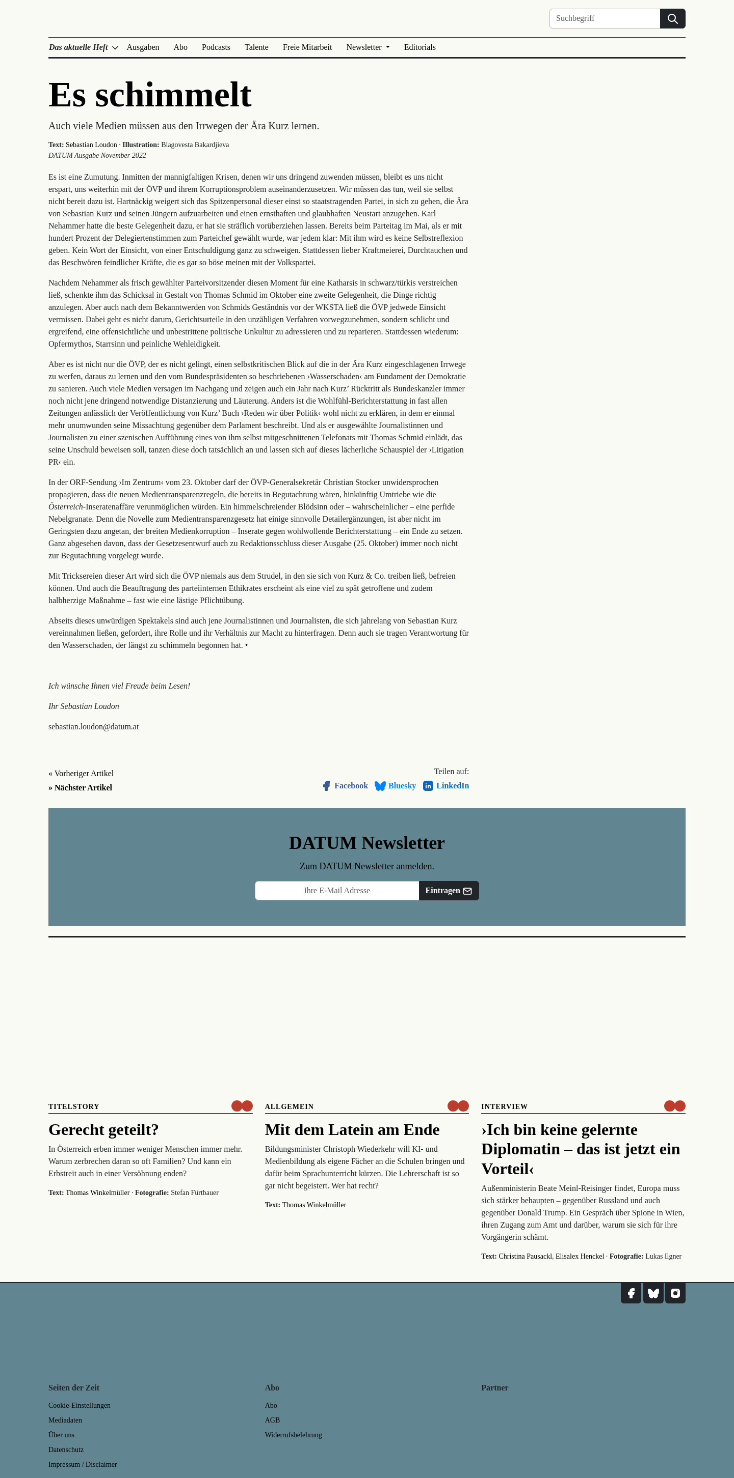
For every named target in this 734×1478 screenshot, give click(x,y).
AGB (272, 1420)
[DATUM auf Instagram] (675, 1293)
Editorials (420, 47)
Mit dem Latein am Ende (352, 1129)
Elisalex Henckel (580, 1256)
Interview (504, 1107)
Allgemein (289, 1107)
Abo (181, 47)
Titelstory (73, 1107)
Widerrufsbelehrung (293, 1435)
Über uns (61, 1435)
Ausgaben (143, 47)
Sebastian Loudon (91, 145)
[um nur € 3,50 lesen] (242, 1106)
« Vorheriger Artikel (81, 773)
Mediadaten (65, 1420)
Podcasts (216, 47)
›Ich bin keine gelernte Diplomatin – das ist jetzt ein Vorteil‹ (580, 1149)
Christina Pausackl (525, 1256)
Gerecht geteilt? (103, 1129)
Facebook (344, 786)
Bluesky (395, 786)
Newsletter (364, 47)
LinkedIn (445, 786)
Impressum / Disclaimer (82, 1464)
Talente (257, 47)
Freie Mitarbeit (307, 47)
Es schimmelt (150, 94)
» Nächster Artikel (80, 787)
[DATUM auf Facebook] (631, 1293)
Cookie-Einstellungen (79, 1405)
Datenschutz (66, 1450)
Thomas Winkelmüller (98, 1193)
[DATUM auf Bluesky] (653, 1293)
